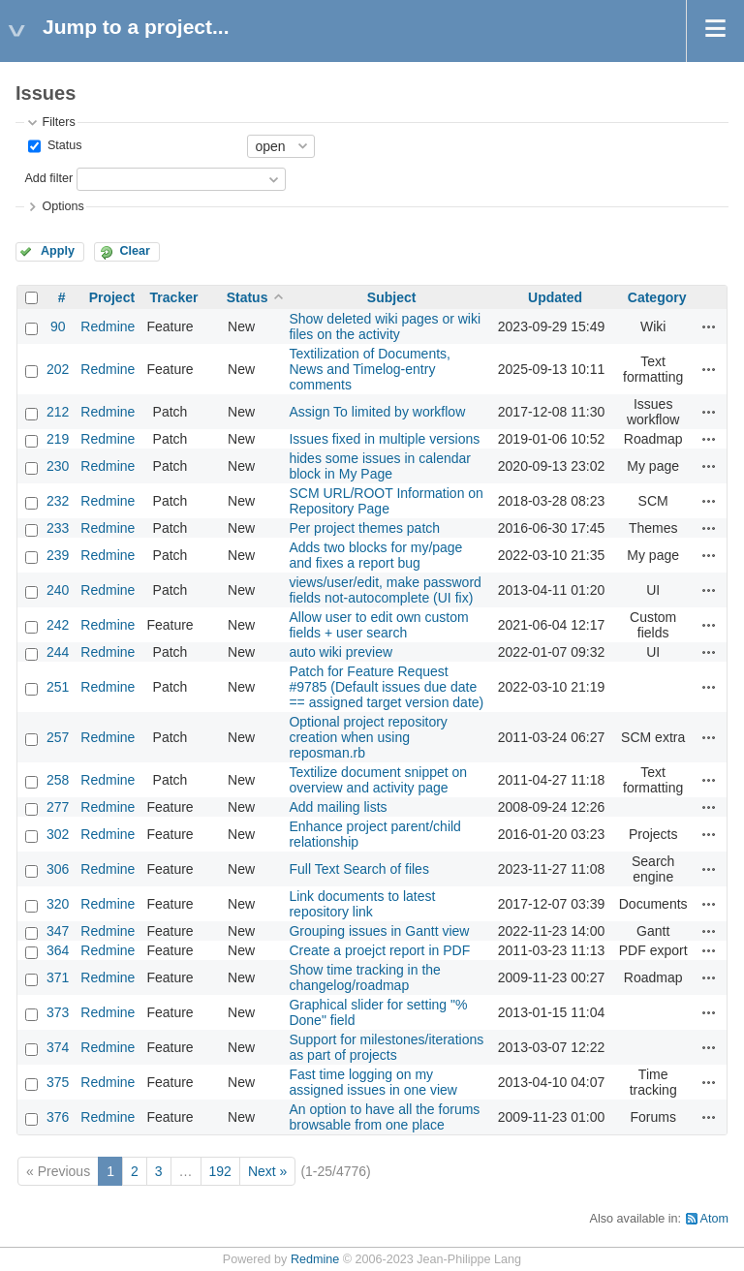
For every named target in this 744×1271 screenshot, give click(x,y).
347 (57, 931)
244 (57, 652)
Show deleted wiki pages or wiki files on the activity (384, 326)
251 (57, 687)
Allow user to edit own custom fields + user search (378, 624)
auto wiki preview (340, 652)
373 (57, 1012)
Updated (555, 297)
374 (57, 1047)
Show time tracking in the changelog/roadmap (364, 977)
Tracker (174, 297)
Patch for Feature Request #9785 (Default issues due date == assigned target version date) (386, 687)
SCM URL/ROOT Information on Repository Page (385, 500)
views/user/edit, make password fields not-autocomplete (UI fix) (384, 589)
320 (57, 904)
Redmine (107, 326)
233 (57, 528)
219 (57, 439)
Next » (267, 1171)
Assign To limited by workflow (377, 411)
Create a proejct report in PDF (379, 950)
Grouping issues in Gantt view (379, 931)
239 (57, 555)
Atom (714, 1218)
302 (57, 834)
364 (57, 950)
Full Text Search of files (358, 869)
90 (58, 326)
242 (57, 625)
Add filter (48, 178)
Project (112, 297)
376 (57, 1117)
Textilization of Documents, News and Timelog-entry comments (369, 369)
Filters (58, 122)
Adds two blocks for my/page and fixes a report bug (375, 555)
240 (57, 590)
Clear (134, 251)
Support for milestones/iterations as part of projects (386, 1047)
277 (57, 807)
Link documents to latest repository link (362, 903)
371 (57, 977)
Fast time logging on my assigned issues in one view (373, 1082)
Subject (392, 297)
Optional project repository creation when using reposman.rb (368, 737)
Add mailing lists (338, 807)
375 (57, 1082)
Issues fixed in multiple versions (384, 439)
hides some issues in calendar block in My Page (380, 465)
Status (62, 145)
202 (57, 369)
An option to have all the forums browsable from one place (384, 1116)
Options (62, 206)
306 (57, 869)
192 (220, 1171)
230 (57, 466)
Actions (709, 326)
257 (57, 737)
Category (657, 297)
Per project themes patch (364, 528)
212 (57, 411)
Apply (58, 251)
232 (57, 501)
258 (57, 780)
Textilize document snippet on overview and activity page (378, 779)
